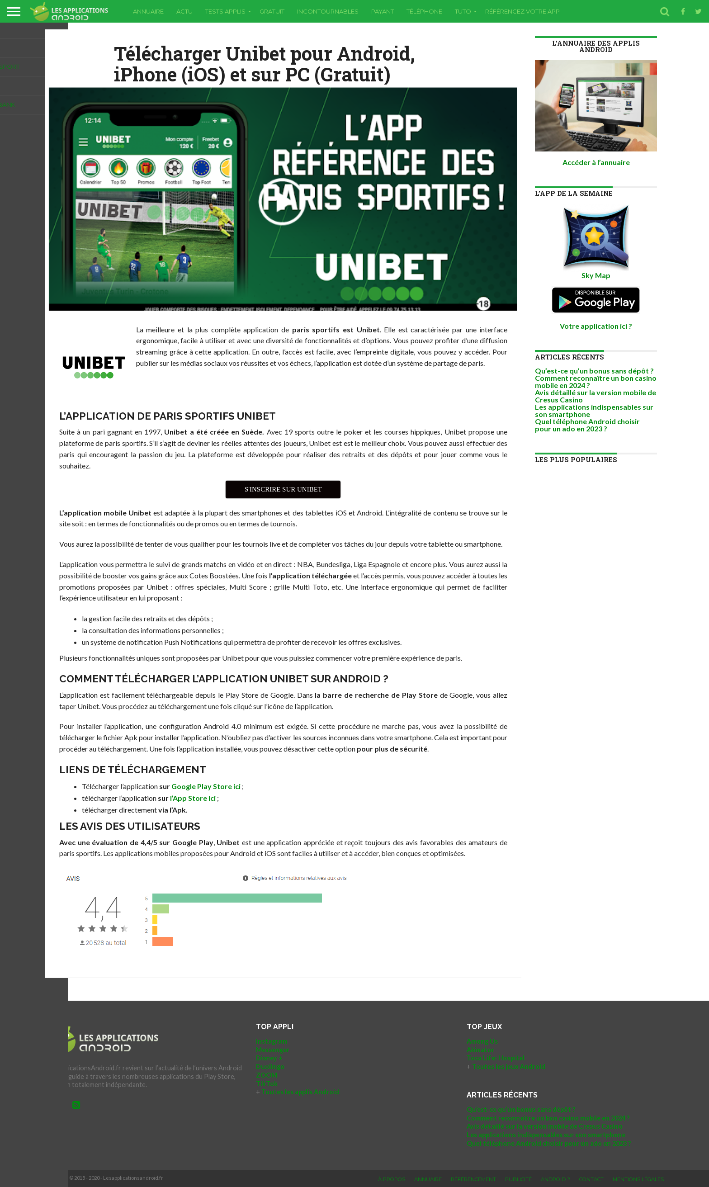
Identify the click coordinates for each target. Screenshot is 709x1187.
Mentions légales (638, 1179)
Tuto (463, 11)
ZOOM (266, 1075)
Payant (382, 11)
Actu (184, 11)
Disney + (269, 1058)
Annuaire (148, 11)
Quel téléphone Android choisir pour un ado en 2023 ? (587, 425)
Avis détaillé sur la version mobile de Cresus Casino (595, 396)
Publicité (518, 1179)
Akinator (480, 1050)
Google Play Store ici (206, 786)
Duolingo (270, 1066)
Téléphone (424, 11)
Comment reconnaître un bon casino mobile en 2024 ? (596, 381)
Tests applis (225, 11)
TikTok (267, 1084)
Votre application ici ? (596, 326)
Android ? (555, 1179)
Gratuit (272, 11)
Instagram (271, 1041)
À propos (391, 1179)
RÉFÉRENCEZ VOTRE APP (522, 11)
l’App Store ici (193, 798)
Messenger (272, 1050)
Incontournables (328, 11)
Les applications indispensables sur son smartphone (594, 410)
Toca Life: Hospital (496, 1058)
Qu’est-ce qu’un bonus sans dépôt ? (594, 370)
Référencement (473, 1179)
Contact (591, 1179)
